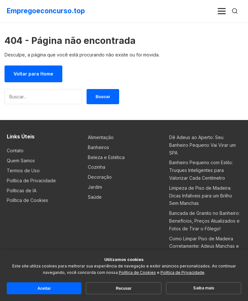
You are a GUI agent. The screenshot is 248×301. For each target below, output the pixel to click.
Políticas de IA (21, 190)
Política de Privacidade (31, 180)
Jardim (95, 187)
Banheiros (98, 147)
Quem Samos (21, 160)
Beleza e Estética (106, 157)
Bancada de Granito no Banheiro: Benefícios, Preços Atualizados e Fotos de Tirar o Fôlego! (204, 220)
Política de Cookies (27, 200)
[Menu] (221, 11)
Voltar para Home (33, 73)
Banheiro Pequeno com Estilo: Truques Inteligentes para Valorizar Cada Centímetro (201, 170)
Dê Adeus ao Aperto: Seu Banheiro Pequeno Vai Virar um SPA (202, 145)
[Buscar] (234, 11)
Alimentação (101, 137)
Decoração (100, 177)
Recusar (123, 288)
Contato (15, 150)
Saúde (95, 197)
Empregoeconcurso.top (46, 11)
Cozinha (96, 167)
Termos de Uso (23, 170)
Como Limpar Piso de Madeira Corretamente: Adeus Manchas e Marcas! (204, 246)
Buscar (102, 96)
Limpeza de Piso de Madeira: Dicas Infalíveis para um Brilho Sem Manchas (200, 195)
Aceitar (44, 288)
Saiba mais (203, 288)
